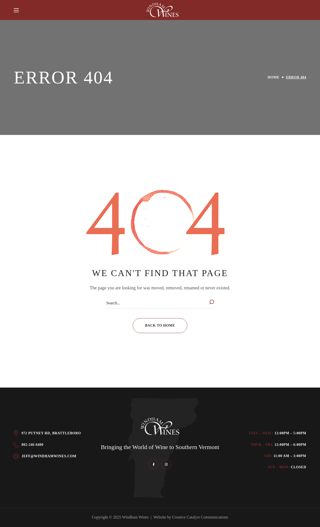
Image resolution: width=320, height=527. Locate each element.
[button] (160, 325)
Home (274, 77)
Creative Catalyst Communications (200, 517)
